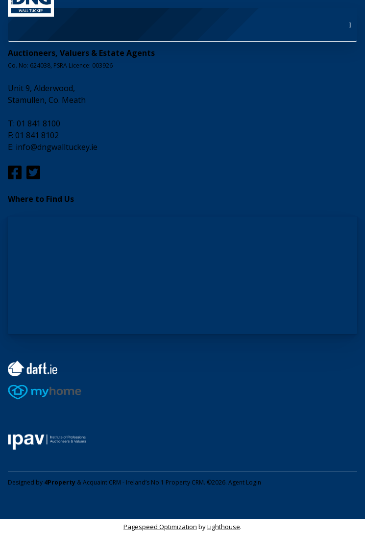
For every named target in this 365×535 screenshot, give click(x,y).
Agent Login (244, 482)
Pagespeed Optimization (160, 526)
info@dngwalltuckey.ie (56, 147)
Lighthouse (223, 526)
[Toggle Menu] (350, 25)
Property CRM (185, 482)
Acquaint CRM (102, 482)
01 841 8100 (38, 123)
